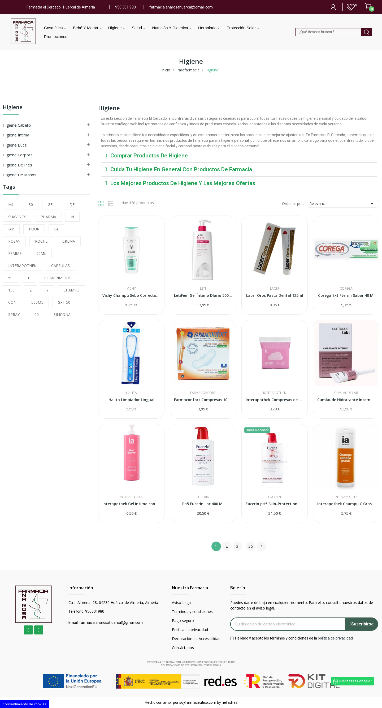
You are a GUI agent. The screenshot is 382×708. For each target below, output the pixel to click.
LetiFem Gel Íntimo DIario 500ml (203, 295)
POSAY (14, 241)
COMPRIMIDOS (57, 277)
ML (11, 204)
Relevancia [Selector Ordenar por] (342, 203)
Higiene (12, 108)
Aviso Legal (182, 602)
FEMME (14, 253)
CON (12, 302)
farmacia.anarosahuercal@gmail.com (181, 7)
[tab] (239, 156)
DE (72, 204)
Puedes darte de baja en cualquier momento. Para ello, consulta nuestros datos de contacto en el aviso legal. (301, 605)
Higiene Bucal (15, 145)
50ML (41, 253)
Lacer (274, 288)
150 (11, 290)
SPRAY (14, 314)
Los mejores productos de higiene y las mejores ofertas (182, 183)
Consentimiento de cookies (24, 704)
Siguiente (261, 546)
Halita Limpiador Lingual (131, 399)
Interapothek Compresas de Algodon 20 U (274, 399)
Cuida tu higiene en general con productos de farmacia (181, 169)
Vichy (131, 288)
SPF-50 (64, 302)
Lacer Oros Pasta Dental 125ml (274, 295)
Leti (203, 288)
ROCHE (41, 241)
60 (36, 314)
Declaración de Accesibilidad (196, 638)
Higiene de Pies (17, 165)
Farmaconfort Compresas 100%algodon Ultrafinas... (203, 399)
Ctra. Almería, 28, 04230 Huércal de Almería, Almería (113, 602)
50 (10, 277)
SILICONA (62, 314)
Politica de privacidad (190, 629)
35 (251, 546)
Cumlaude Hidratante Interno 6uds (346, 399)
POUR (34, 228)
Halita (131, 392)
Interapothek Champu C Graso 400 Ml (346, 503)
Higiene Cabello (17, 125)
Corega (346, 288)
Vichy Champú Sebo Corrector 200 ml (131, 295)
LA (56, 228)
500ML (37, 302)
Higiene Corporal (18, 154)
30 (31, 204)
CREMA (68, 241)
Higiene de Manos (19, 174)
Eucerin (203, 497)
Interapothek (274, 392)
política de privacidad (335, 638)
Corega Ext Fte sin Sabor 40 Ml (346, 295)
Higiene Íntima (16, 135)
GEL (51, 204)
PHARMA (48, 216)
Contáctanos (183, 647)
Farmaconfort (203, 392)
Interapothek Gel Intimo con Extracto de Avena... (131, 503)
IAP (11, 228)
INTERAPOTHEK (22, 265)
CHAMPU (71, 290)
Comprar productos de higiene (149, 155)
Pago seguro (183, 620)
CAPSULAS (60, 265)
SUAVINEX (17, 216)
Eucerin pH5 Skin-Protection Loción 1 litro (274, 503)
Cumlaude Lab (346, 392)
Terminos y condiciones (192, 611)
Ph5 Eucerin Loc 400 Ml (203, 503)
